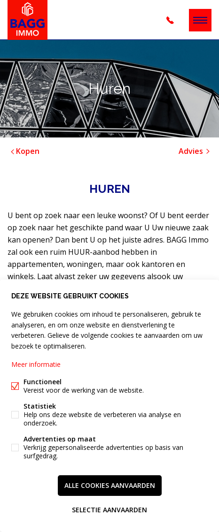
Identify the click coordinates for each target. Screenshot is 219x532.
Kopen (24, 151)
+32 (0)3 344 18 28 (170, 20)
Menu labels (200, 20)
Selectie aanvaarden (109, 509)
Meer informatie (36, 364)
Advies (195, 151)
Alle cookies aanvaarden (109, 485)
